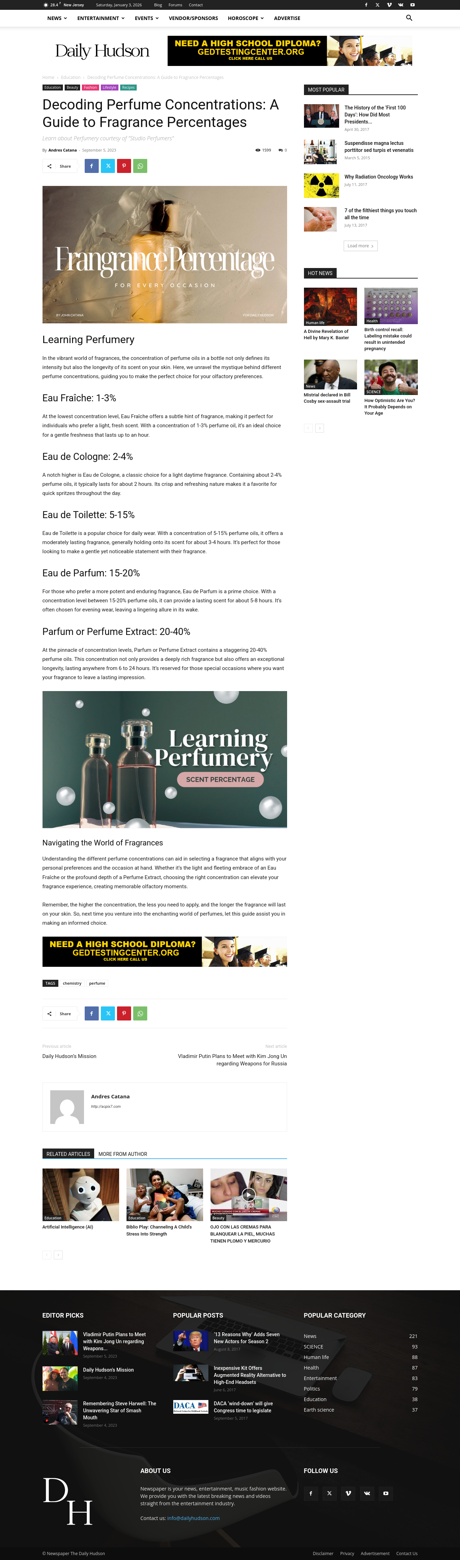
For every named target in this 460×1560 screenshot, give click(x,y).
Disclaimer (323, 1553)
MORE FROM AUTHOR (122, 1154)
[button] (409, 18)
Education (71, 77)
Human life (315, 322)
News (57, 18)
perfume (97, 983)
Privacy (347, 1553)
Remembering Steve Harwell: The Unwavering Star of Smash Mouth (119, 1410)
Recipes (128, 87)
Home (48, 77)
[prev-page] (47, 1255)
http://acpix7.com (106, 1106)
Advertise (287, 18)
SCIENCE (374, 391)
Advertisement (375, 1553)
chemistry (72, 983)
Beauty (72, 87)
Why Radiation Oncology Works (379, 177)
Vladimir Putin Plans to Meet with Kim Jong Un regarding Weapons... (114, 1341)
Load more (361, 246)
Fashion (90, 87)
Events (147, 18)
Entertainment (101, 18)
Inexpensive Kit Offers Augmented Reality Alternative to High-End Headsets (250, 1375)
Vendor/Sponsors (193, 18)
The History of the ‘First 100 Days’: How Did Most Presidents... (375, 115)
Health (372, 321)
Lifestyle (109, 87)
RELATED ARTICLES (68, 1154)
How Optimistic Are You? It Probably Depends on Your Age (389, 407)
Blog (158, 4)
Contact (196, 4)
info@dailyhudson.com (193, 1518)
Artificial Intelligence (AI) (68, 1227)
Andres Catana (62, 150)
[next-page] (58, 1255)
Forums (175, 4)
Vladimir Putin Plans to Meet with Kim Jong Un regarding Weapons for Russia (232, 1060)
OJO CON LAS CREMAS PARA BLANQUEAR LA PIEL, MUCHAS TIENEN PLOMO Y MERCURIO (242, 1234)
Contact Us (407, 1553)
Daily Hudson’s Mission (70, 1056)
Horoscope (246, 18)
